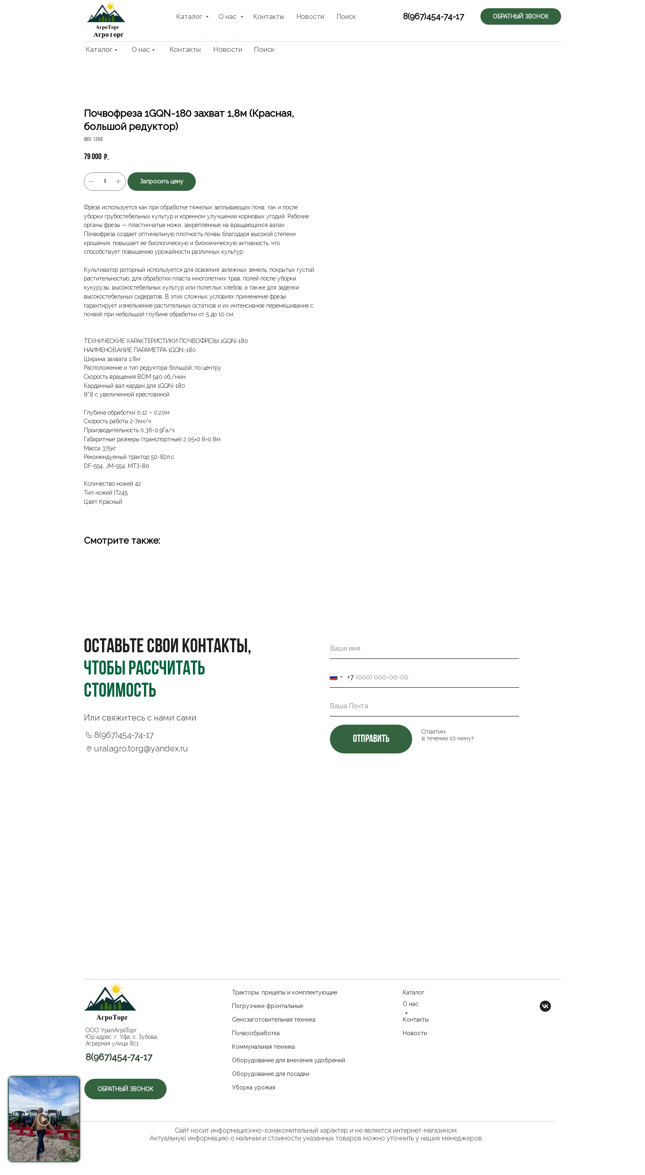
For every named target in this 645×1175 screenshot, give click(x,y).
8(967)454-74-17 (424, 21)
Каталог (99, 49)
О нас (141, 49)
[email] (424, 706)
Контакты (185, 49)
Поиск (264, 49)
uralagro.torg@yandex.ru (141, 748)
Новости (227, 49)
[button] (524, 20)
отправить (371, 739)
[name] (424, 648)
